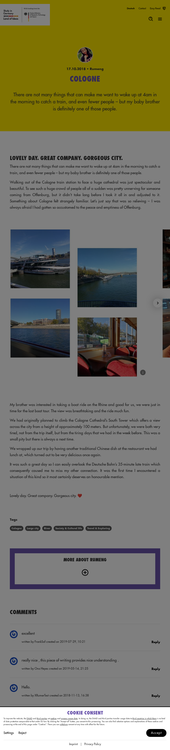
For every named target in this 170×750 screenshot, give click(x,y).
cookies (54, 719)
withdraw (64, 724)
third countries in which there (144, 719)
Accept (156, 733)
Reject (22, 733)
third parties (42, 719)
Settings (9, 733)
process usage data (69, 719)
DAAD (29, 719)
